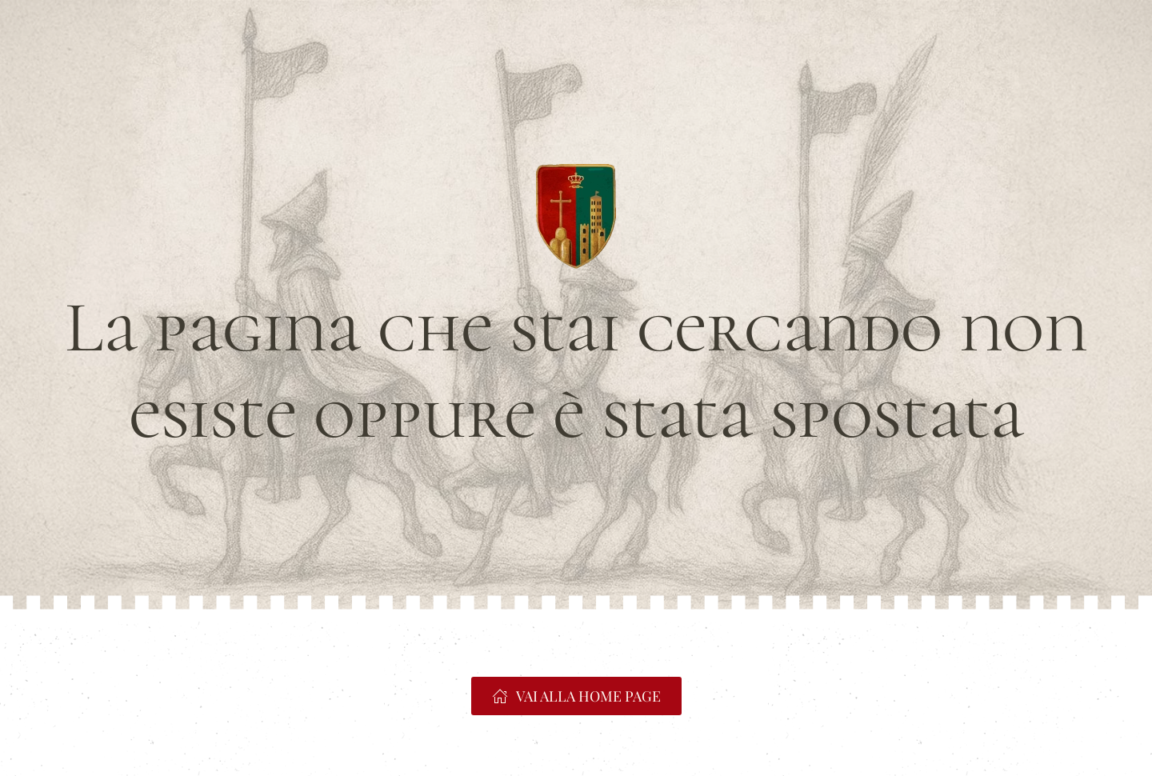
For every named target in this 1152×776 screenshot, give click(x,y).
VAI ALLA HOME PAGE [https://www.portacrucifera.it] (576, 696)
